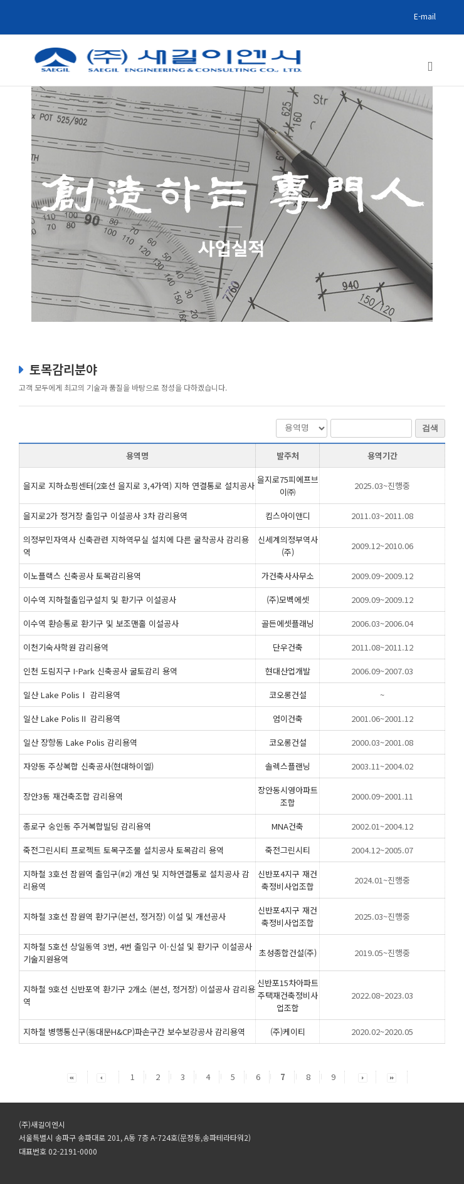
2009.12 (382, 546)
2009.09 (382, 576)
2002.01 (382, 826)
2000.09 (382, 796)
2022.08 (382, 995)
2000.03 (382, 742)
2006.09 (382, 671)
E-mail (425, 16)
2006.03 (382, 623)
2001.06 (382, 718)
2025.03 (382, 486)
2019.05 (382, 953)
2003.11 (382, 766)
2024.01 (382, 880)
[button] (71, 1077)
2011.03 (382, 516)
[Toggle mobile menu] (430, 66)
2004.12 (382, 850)
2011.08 (382, 647)
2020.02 (382, 1031)
